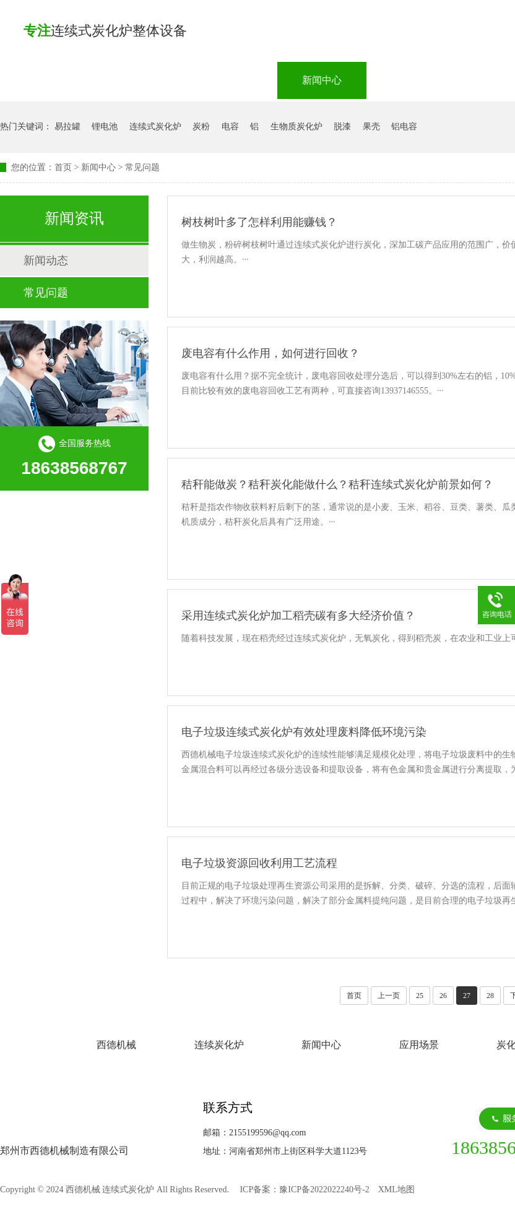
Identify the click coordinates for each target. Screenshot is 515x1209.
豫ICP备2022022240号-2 (324, 1189)
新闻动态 (46, 260)
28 (490, 995)
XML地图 (396, 1189)
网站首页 (44, 80)
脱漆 (342, 126)
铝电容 (404, 126)
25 (419, 995)
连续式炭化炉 (155, 126)
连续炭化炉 (228, 80)
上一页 (389, 995)
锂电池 (105, 126)
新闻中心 (322, 80)
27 (466, 995)
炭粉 (201, 126)
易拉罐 (67, 126)
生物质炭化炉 (296, 126)
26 (443, 995)
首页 (63, 167)
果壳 (371, 126)
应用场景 (411, 80)
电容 (230, 126)
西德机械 (134, 80)
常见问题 (142, 167)
